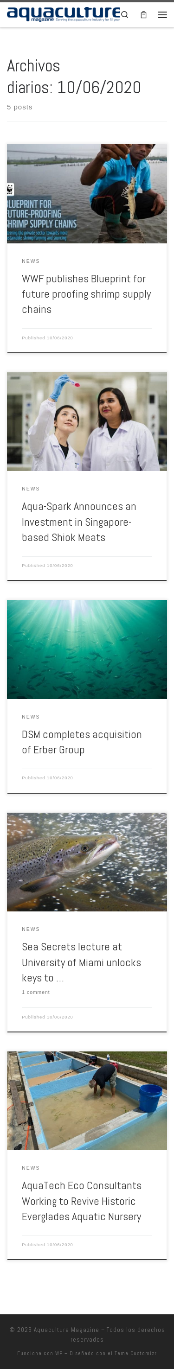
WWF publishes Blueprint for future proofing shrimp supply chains (86, 294)
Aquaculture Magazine (66, 1330)
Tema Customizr (136, 1353)
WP (59, 1353)
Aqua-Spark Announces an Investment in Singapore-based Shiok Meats (79, 521)
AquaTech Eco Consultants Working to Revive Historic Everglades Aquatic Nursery (82, 1200)
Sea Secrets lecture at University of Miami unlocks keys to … (81, 962)
